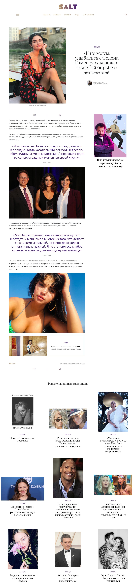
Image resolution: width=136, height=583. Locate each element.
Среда (77, 15)
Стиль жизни (88, 15)
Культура (57, 15)
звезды (12, 363)
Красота (67, 15)
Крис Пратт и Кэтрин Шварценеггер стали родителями (113, 578)
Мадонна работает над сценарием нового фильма (22, 578)
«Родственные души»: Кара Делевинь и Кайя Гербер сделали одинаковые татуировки (68, 442)
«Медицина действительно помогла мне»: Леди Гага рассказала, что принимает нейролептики (113, 445)
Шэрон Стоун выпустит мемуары (23, 439)
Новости (46, 15)
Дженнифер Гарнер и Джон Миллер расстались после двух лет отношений (22, 510)
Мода (66, 343)
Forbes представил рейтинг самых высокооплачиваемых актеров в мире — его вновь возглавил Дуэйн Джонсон (67, 511)
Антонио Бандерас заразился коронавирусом (68, 578)
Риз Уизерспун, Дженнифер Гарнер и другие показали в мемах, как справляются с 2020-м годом (113, 511)
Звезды (97, 47)
